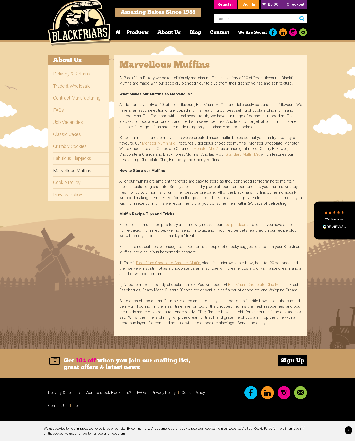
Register (225, 4)
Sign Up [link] (292, 360)
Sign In (248, 4)
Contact (219, 32)
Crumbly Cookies (70, 146)
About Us (169, 32)
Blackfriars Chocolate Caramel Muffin (168, 263)
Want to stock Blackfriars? (108, 392)
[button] (334, 220)
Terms (79, 405)
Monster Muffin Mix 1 (160, 143)
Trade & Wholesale (72, 86)
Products (138, 32)
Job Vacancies (68, 122)
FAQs (58, 110)
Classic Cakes (67, 134)
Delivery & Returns (71, 74)
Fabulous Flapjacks (72, 158)
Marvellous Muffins (72, 170)
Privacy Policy (67, 194)
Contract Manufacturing (76, 98)
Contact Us (58, 405)
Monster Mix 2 (205, 148)
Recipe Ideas (234, 224)
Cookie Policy (263, 428)
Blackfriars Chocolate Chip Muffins (258, 284)
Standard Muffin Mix (243, 154)
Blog (195, 32)
